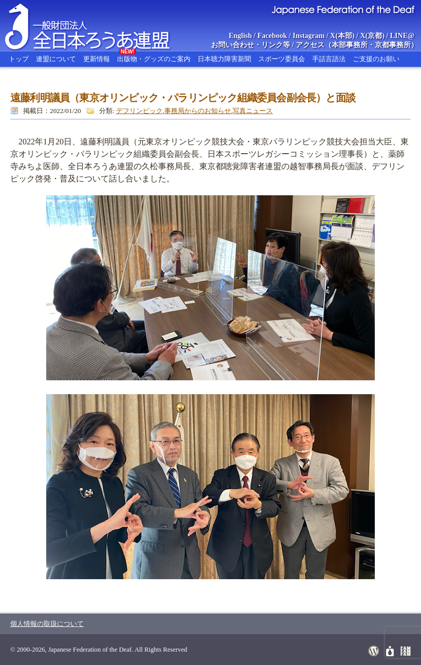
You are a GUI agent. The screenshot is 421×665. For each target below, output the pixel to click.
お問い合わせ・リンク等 (250, 45)
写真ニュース (253, 111)
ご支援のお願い (376, 59)
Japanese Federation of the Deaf (343, 9)
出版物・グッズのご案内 (153, 57)
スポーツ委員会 (281, 59)
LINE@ (402, 36)
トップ (19, 59)
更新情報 (96, 59)
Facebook (273, 36)
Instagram (308, 36)
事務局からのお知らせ (197, 111)
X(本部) (342, 36)
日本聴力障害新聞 (224, 59)
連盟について (56, 59)
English (240, 36)
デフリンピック (139, 111)
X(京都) (372, 36)
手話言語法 (329, 59)
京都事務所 (393, 45)
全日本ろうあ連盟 (97, 25)
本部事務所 (350, 45)
